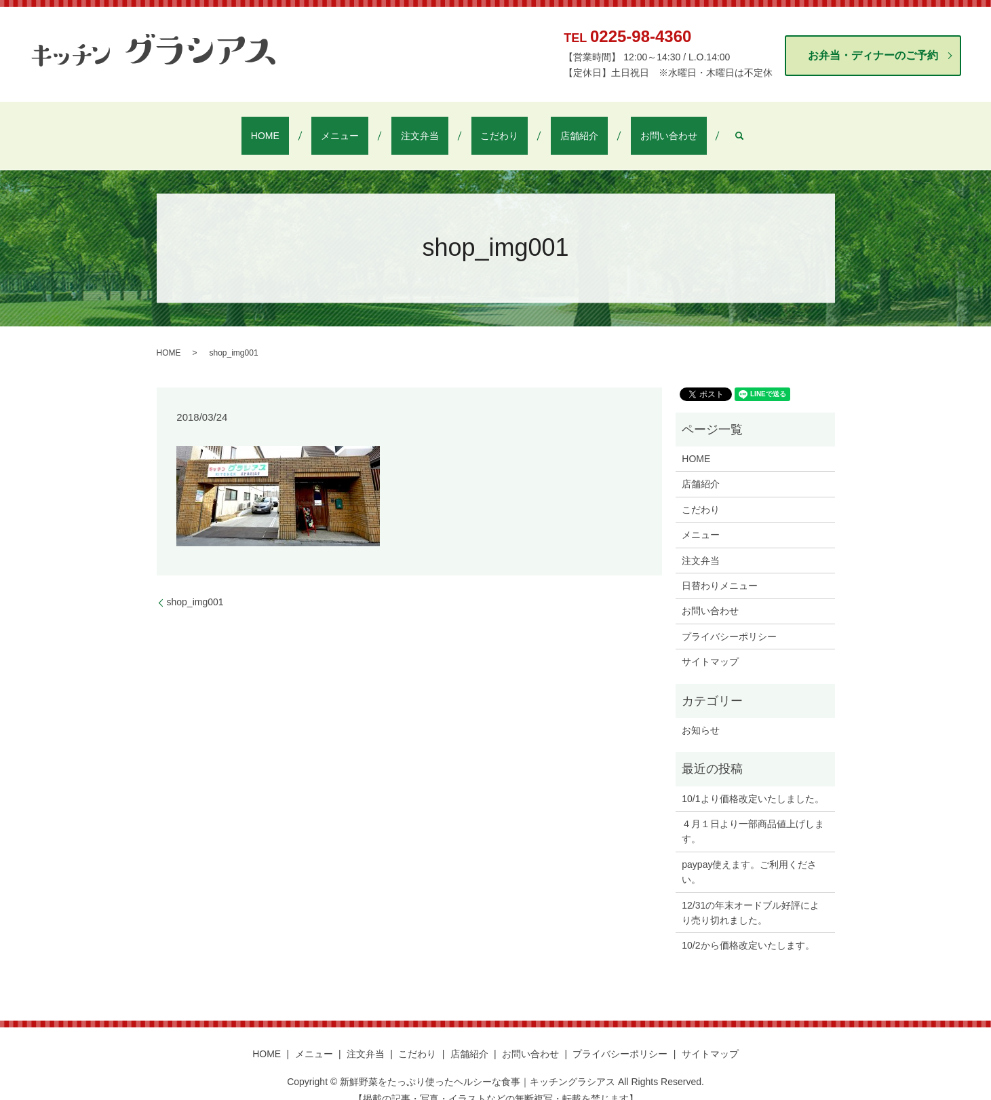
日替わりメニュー (720, 568)
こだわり (490, 126)
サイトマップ (710, 644)
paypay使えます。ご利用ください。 (749, 854)
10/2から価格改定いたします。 (748, 927)
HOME (312, 126)
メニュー (368, 126)
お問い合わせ (621, 126)
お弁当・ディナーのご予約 (873, 55)
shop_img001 (195, 584)
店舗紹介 (551, 126)
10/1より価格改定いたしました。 (752, 781)
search (682, 127)
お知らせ (701, 712)
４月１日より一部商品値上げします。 (753, 814)
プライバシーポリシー (729, 618)
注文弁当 (429, 126)
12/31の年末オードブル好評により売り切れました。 (750, 895)
